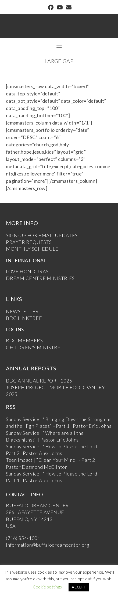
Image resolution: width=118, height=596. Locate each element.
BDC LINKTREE (24, 318)
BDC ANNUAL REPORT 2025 (39, 381)
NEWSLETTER (22, 311)
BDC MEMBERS (24, 340)
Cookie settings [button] (47, 586)
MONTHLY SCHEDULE (32, 249)
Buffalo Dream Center (59, 23)
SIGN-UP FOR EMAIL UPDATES (42, 235)
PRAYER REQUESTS (29, 242)
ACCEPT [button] (79, 587)
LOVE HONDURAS (27, 271)
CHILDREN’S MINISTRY (33, 347)
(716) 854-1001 (23, 538)
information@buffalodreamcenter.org (47, 545)
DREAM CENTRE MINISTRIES (40, 278)
